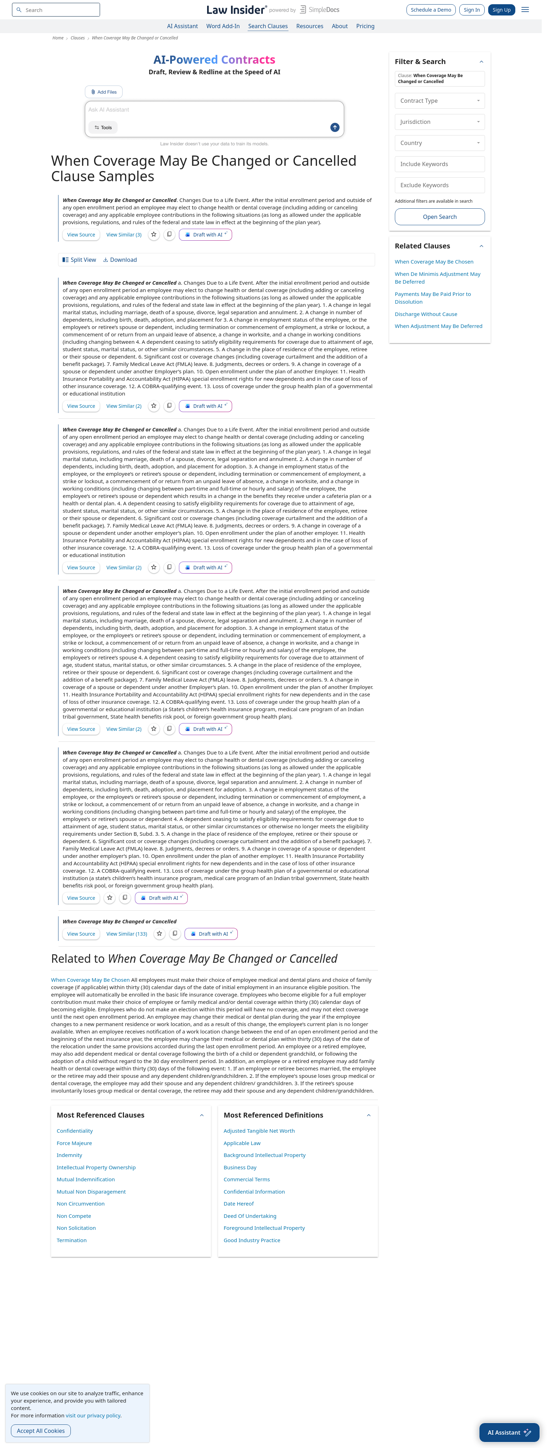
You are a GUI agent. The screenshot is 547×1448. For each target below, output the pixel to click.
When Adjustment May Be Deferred (439, 325)
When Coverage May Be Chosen (90, 979)
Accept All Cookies (41, 1431)
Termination (72, 1240)
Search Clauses (268, 26)
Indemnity (69, 1154)
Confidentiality (75, 1130)
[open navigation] (525, 10)
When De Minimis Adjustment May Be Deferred (437, 277)
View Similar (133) (126, 933)
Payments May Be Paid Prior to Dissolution (433, 297)
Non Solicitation (76, 1227)
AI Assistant (182, 26)
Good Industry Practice (252, 1240)
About (340, 26)
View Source (81, 234)
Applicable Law (242, 1142)
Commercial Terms (247, 1179)
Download (119, 260)
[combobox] (56, 10)
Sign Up (502, 9)
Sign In (472, 9)
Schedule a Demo (431, 9)
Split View (79, 260)
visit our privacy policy (93, 1415)
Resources (309, 26)
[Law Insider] (272, 9)
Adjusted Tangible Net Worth (259, 1130)
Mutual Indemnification (86, 1179)
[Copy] (169, 234)
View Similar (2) (124, 406)
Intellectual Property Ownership (96, 1167)
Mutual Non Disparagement (91, 1191)
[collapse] (478, 100)
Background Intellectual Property (265, 1154)
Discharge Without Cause (426, 313)
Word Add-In (223, 26)
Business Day (240, 1167)
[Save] (154, 234)
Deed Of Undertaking (250, 1215)
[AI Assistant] (509, 1432)
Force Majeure (74, 1142)
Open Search (440, 217)
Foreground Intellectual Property (264, 1227)
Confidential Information (254, 1191)
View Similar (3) (124, 234)
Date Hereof (239, 1203)
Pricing (365, 26)
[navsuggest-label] (56, 10)
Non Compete (74, 1215)
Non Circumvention (81, 1203)
